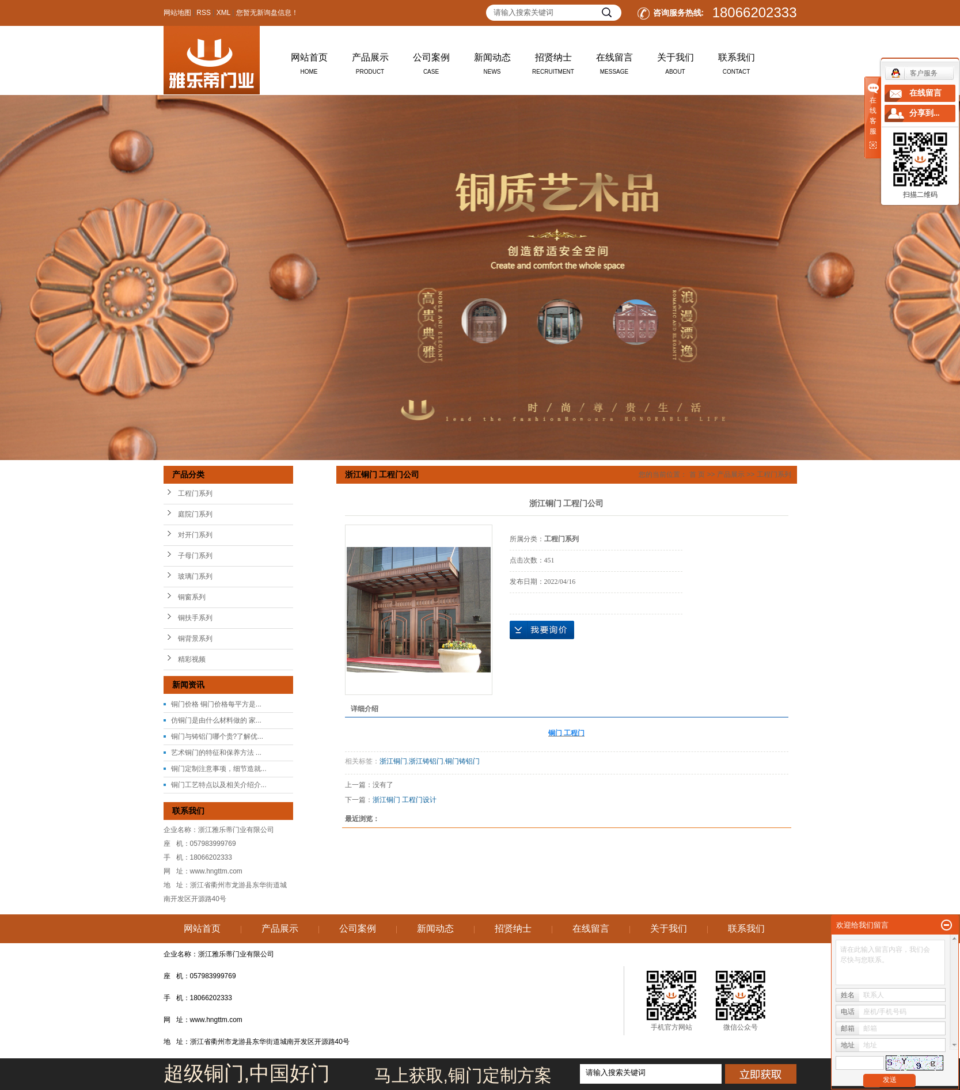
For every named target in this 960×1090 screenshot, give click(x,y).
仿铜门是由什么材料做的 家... (216, 720)
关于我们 (675, 66)
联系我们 (736, 66)
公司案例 (431, 66)
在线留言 (614, 66)
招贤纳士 (553, 66)
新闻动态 (492, 66)
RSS (203, 13)
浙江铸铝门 (426, 761)
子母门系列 (195, 556)
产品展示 (370, 66)
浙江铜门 (393, 761)
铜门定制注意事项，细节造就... (219, 769)
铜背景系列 (195, 639)
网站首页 (309, 66)
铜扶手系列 (195, 618)
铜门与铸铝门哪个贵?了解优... (217, 736)
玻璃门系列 (195, 576)
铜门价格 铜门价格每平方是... (216, 704)
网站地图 (177, 13)
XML (223, 13)
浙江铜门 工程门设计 (405, 800)
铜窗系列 (192, 597)
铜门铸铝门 (462, 761)
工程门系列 (195, 493)
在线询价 (542, 630)
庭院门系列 (195, 514)
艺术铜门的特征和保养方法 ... (216, 753)
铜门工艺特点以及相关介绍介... (219, 785)
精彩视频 (192, 659)
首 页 (697, 474)
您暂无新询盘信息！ (267, 13)
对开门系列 (195, 535)
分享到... (924, 113)
